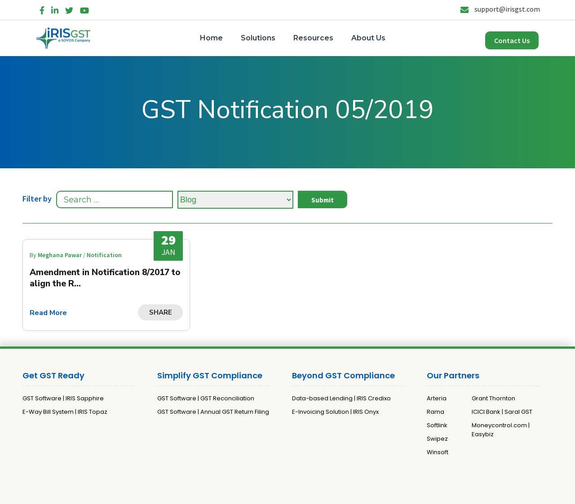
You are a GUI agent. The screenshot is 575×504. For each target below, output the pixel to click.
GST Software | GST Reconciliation (205, 398)
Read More (48, 313)
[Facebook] (42, 9)
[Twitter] (69, 9)
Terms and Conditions (332, 493)
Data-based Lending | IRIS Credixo (341, 398)
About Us (368, 38)
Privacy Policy (274, 493)
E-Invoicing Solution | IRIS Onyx (335, 412)
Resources (313, 38)
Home (211, 38)
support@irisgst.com (500, 8)
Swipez (437, 438)
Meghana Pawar (60, 255)
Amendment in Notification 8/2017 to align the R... (105, 278)
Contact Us (512, 40)
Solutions (258, 38)
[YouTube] (84, 9)
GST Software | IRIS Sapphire (63, 398)
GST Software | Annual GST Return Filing (213, 412)
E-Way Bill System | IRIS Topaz (64, 412)
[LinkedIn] (54, 9)
